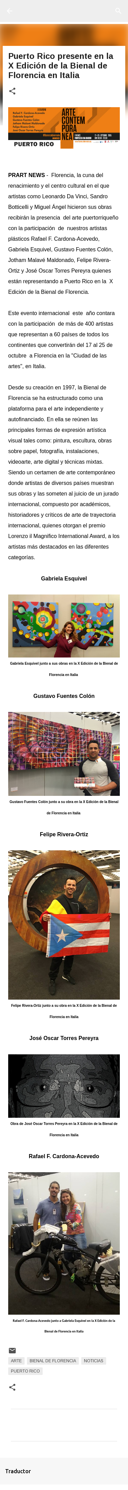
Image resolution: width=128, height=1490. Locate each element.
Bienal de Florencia (53, 1360)
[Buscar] (118, 11)
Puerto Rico (25, 1371)
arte (16, 1360)
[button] (12, 91)
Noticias (93, 1360)
